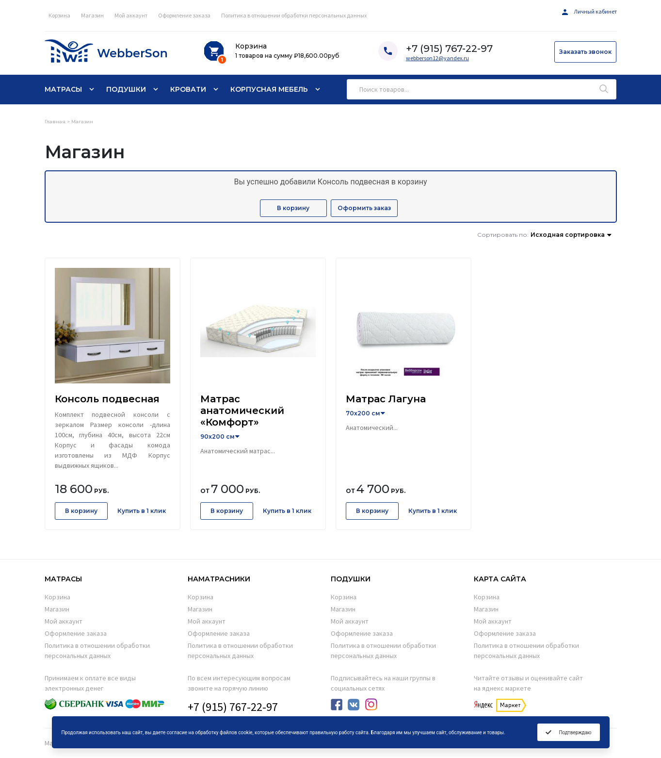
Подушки (126, 89)
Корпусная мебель (269, 89)
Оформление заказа (184, 15)
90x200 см (217, 436)
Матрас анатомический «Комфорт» (242, 410)
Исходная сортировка (568, 234)
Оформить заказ (364, 208)
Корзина (59, 15)
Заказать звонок (585, 51)
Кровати (188, 89)
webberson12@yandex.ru (437, 58)
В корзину (293, 208)
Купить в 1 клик (141, 510)
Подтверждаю (568, 732)
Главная (55, 121)
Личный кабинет (589, 11)
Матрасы (63, 89)
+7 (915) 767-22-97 (233, 706)
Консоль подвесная (107, 399)
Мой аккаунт (130, 15)
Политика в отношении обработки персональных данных (294, 15)
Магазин (92, 15)
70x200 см (363, 413)
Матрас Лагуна (386, 399)
